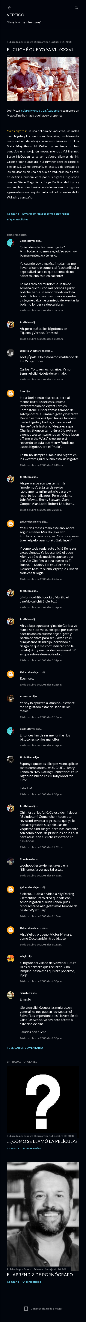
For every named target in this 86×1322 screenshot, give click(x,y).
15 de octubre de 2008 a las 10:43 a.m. (41, 310)
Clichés (23, 219)
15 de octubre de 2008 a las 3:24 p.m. (41, 660)
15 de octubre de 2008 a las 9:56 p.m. (41, 794)
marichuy (25, 993)
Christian (25, 859)
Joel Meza (26, 322)
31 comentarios (31, 1148)
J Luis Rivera (27, 757)
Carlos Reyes (27, 240)
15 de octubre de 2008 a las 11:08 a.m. (41, 379)
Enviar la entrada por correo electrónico (45, 213)
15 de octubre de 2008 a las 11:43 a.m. (41, 465)
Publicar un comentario (25, 1047)
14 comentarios (31, 1281)
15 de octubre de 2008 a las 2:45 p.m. (41, 579)
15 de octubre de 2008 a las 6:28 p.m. (41, 684)
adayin (23, 956)
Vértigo (15, 15)
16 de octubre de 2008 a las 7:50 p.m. (41, 1038)
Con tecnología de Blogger (43, 1308)
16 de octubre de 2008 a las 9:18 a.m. (41, 916)
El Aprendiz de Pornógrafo (40, 1274)
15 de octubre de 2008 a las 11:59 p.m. (42, 847)
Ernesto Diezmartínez (33, 350)
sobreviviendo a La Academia (40, 110)
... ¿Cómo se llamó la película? (42, 1141)
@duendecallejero (30, 521)
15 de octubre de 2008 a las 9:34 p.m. (41, 745)
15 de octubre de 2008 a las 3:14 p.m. (41, 607)
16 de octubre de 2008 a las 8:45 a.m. (41, 875)
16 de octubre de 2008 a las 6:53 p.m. (41, 981)
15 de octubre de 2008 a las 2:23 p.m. (41, 509)
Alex (22, 391)
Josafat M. (26, 696)
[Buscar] (76, 7)
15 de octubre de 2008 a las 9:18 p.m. (41, 717)
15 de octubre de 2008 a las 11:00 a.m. (41, 338)
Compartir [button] (13, 213)
